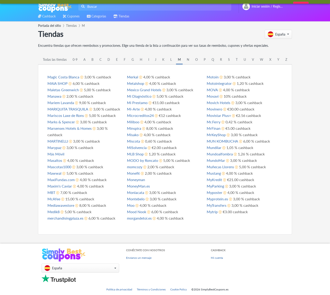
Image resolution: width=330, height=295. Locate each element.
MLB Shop (135, 154)
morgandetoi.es (139, 218)
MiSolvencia (137, 147)
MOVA (212, 90)
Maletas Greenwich (63, 90)
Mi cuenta (217, 257)
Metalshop (135, 83)
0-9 (75, 59)
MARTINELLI (57, 141)
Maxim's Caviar (59, 186)
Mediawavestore (60, 205)
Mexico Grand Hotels (144, 90)
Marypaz (54, 147)
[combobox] (154, 6)
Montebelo (136, 199)
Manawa (54, 96)
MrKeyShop (216, 134)
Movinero (214, 109)
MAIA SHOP (57, 83)
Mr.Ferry (213, 122)
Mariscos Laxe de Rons (65, 115)
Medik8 (53, 212)
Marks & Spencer (61, 122)
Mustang (214, 173)
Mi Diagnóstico (139, 96)
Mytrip (212, 212)
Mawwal (54, 173)
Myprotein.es (217, 199)
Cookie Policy (178, 289)
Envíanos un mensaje (138, 257)
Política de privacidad (119, 289)
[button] (278, 34)
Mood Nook (136, 212)
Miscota (133, 141)
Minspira (134, 128)
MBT (51, 192)
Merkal (132, 77)
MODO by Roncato (142, 160)
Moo (131, 205)
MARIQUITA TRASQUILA (67, 109)
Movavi (213, 96)
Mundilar (214, 147)
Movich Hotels (218, 102)
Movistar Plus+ (219, 115)
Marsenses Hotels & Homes (69, 128)
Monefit (133, 173)
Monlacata (135, 192)
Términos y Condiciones (151, 289)
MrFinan (213, 128)
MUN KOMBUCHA (222, 141)
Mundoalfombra (220, 154)
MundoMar (216, 160)
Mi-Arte (133, 109)
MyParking (215, 186)
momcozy (134, 167)
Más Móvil (55, 154)
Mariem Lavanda (60, 102)
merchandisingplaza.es (65, 218)
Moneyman (136, 179)
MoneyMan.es (138, 186)
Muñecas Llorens (220, 167)
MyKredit (214, 179)
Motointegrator (219, 83)
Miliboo (133, 122)
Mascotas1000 (59, 167)
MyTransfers (216, 205)
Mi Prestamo (137, 102)
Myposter (214, 192)
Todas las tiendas (55, 59)
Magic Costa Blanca (63, 77)
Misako (133, 134)
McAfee (53, 199)
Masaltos (54, 160)
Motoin (213, 77)
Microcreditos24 (140, 115)
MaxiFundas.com (61, 179)
